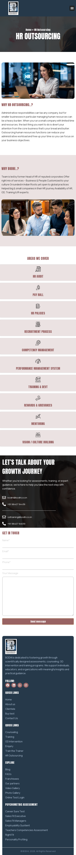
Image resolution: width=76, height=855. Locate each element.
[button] (72, 8)
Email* (38, 553)
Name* (38, 542)
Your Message (38, 594)
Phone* (38, 564)
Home (28, 30)
